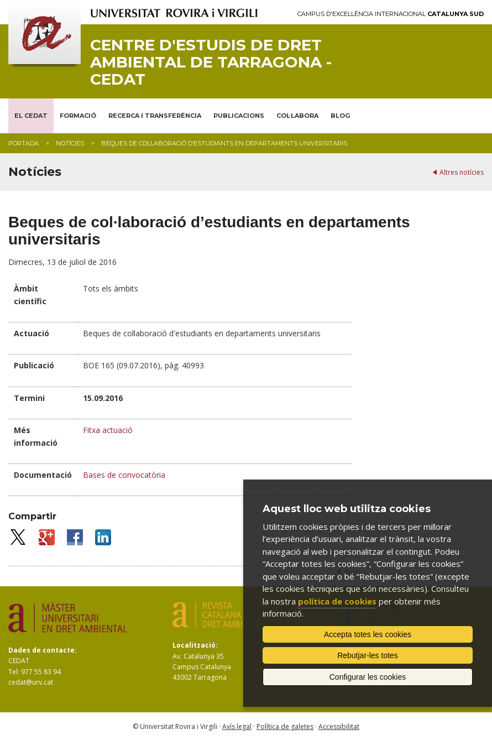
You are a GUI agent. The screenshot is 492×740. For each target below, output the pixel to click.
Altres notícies (461, 172)
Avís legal (237, 726)
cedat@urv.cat (30, 682)
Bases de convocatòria (124, 475)
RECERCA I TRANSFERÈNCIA (154, 115)
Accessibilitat (338, 726)
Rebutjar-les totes (367, 655)
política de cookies (337, 601)
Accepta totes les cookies (367, 634)
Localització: (195, 645)
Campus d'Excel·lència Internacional (390, 14)
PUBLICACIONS (238, 115)
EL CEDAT (31, 115)
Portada (23, 143)
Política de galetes (285, 726)
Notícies (70, 143)
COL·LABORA (297, 115)
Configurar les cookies (367, 677)
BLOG (340, 115)
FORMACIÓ (78, 115)
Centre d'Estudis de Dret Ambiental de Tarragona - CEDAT (211, 62)
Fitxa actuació (108, 430)
